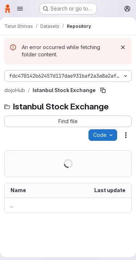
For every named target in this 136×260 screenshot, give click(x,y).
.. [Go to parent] (12, 205)
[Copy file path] (103, 90)
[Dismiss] (123, 47)
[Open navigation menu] (20, 8)
